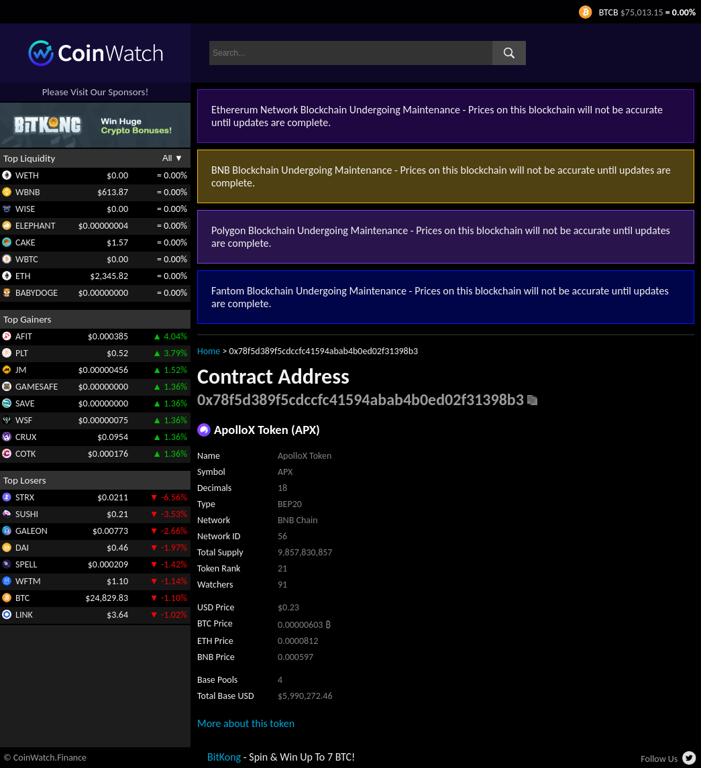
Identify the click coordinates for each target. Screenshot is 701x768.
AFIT (23, 336)
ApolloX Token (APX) (267, 429)
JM (20, 370)
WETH (27, 175)
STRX (24, 497)
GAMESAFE (36, 386)
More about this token (245, 723)
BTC (22, 598)
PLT (21, 353)
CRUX (25, 437)
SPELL (26, 564)
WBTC (26, 259)
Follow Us (659, 759)
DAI (22, 547)
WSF (23, 420)
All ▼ (172, 158)
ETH (22, 276)
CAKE (25, 242)
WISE (25, 209)
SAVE (25, 403)
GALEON (31, 531)
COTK (25, 453)
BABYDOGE (36, 292)
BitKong (224, 757)
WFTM (28, 581)
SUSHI (26, 514)
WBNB (27, 192)
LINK (24, 614)
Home (208, 351)
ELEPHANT (35, 225)
